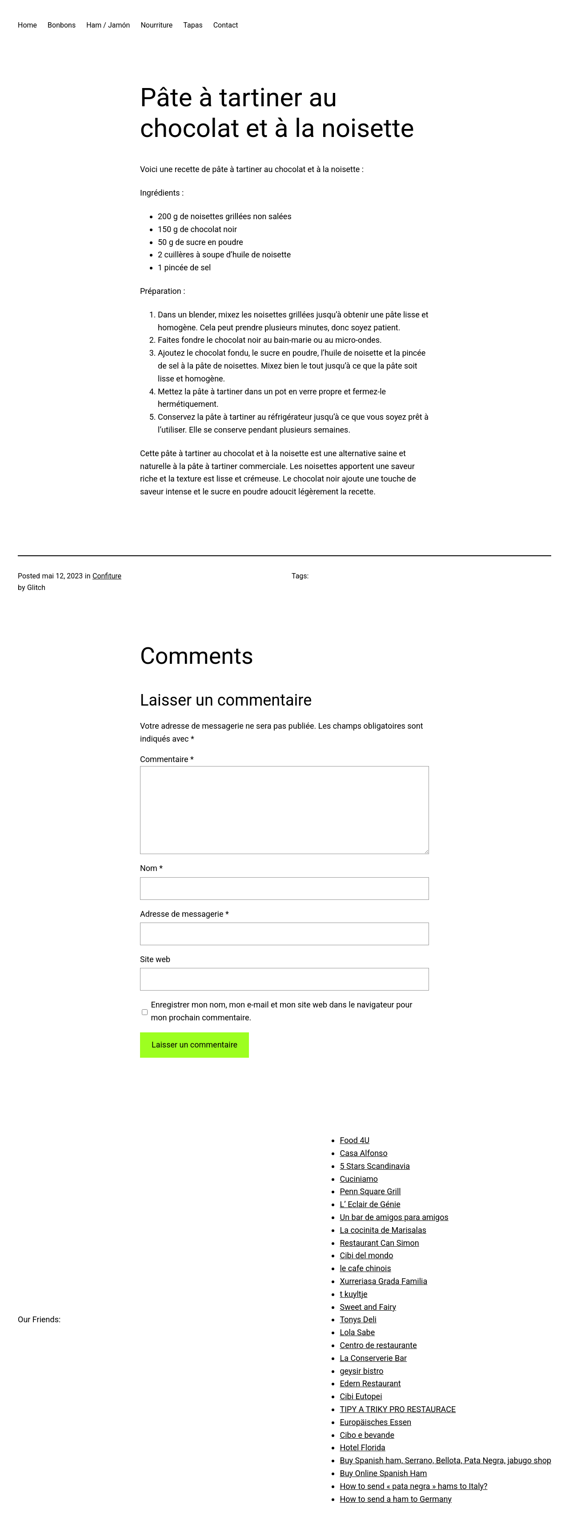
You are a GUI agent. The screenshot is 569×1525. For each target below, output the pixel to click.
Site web (155, 959)
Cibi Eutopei (361, 1396)
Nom (151, 868)
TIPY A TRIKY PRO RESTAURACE (398, 1409)
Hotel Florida (362, 1447)
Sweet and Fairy (368, 1307)
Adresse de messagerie (184, 914)
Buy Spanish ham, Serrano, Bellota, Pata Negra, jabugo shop (445, 1460)
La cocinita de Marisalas (383, 1230)
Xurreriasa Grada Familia (383, 1281)
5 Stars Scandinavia (375, 1166)
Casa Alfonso (363, 1153)
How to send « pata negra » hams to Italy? (413, 1486)
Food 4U (354, 1140)
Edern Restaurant (370, 1383)
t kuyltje (353, 1294)
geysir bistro (361, 1371)
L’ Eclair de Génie (370, 1204)
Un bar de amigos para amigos (394, 1217)
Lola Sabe (357, 1332)
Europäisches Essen (375, 1422)
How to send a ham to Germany (396, 1499)
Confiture (106, 576)
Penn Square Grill (370, 1191)
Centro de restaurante (378, 1345)
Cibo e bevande (367, 1435)
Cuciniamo (359, 1179)
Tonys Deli (358, 1319)
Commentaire (167, 759)
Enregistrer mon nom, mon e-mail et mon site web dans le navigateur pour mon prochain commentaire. (282, 1011)
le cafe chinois (365, 1268)
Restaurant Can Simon (379, 1243)
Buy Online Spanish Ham (383, 1473)
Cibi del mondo (366, 1255)
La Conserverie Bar (373, 1358)
